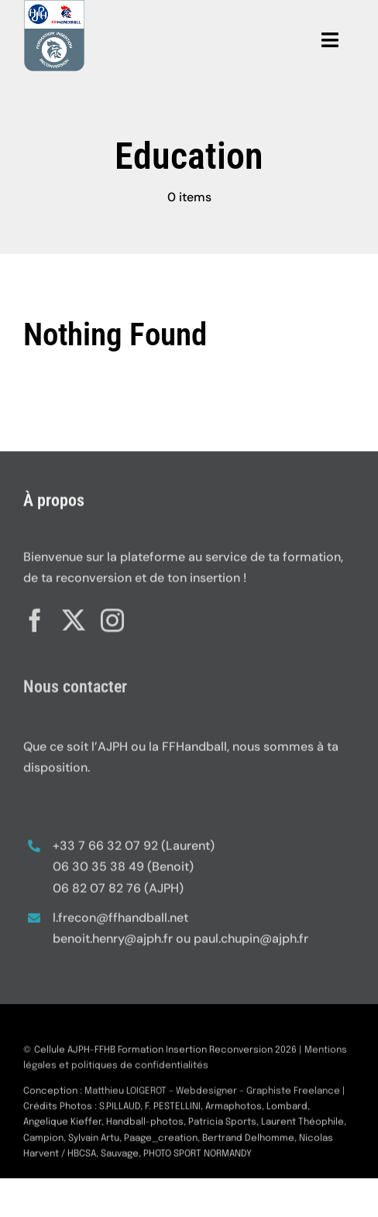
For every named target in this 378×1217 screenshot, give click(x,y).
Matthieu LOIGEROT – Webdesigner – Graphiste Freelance (212, 1094)
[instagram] (112, 617)
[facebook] (34, 617)
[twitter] (73, 617)
